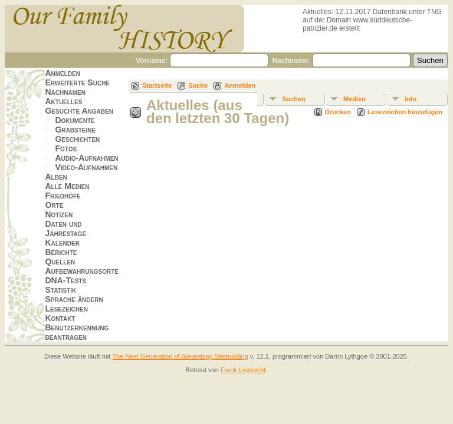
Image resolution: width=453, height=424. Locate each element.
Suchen (294, 98)
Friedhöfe (62, 195)
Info (410, 98)
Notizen (59, 214)
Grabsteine (75, 129)
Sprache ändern (74, 299)
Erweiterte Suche (77, 82)
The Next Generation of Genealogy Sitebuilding (180, 356)
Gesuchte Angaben (79, 110)
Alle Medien (67, 186)
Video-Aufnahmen (86, 167)
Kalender (62, 242)
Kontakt (60, 318)
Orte (54, 205)
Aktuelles (63, 101)
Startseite (157, 85)
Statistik (60, 289)
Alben (56, 176)
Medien (354, 98)
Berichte (61, 252)
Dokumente (74, 120)
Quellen (60, 261)
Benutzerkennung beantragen (77, 332)
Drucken (338, 111)
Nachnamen (65, 92)
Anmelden (62, 73)
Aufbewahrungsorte (82, 271)
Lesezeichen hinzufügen (404, 111)
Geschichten (77, 139)
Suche (198, 85)
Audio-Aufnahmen (86, 158)
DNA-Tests (65, 280)
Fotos (66, 148)
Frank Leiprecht (243, 369)
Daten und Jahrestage (65, 228)
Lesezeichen (66, 308)
